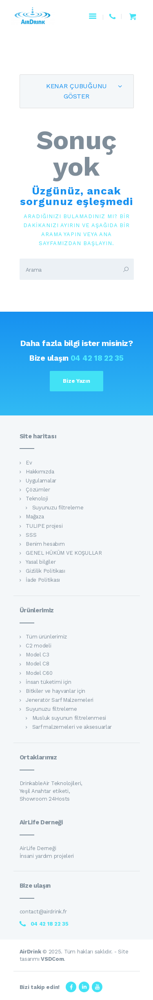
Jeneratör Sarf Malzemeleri (59, 700)
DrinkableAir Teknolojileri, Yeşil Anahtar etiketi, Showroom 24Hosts (51, 791)
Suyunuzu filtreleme (58, 507)
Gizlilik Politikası (45, 571)
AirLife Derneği (38, 848)
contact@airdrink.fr (43, 911)
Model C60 (39, 673)
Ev (29, 463)
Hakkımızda (40, 472)
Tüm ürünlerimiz (46, 637)
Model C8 (37, 664)
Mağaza (35, 516)
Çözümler (38, 490)
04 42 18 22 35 (97, 358)
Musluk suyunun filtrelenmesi (69, 718)
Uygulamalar (41, 481)
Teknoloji (37, 499)
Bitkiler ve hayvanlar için (55, 691)
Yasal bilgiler (40, 562)
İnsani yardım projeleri (47, 856)
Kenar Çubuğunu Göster (76, 91)
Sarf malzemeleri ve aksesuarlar (72, 727)
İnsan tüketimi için (48, 682)
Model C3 (37, 655)
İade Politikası (43, 580)
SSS (31, 535)
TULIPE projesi (44, 526)
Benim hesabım (45, 544)
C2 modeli (38, 646)
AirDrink (30, 952)
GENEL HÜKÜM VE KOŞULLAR (64, 553)
